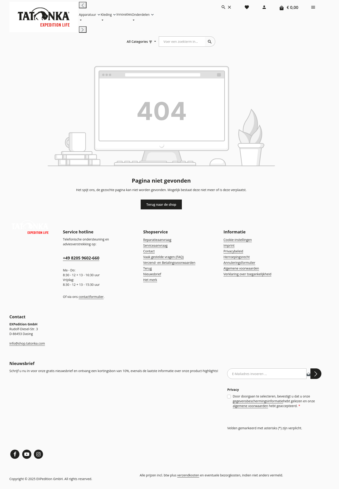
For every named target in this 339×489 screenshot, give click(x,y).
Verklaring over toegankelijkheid (246, 274)
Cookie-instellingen (236, 240)
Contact (148, 252)
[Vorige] (82, 5)
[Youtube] (26, 454)
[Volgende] (82, 30)
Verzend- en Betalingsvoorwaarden (168, 263)
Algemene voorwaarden (240, 269)
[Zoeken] (226, 7)
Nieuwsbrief (151, 274)
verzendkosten (188, 475)
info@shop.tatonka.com (26, 344)
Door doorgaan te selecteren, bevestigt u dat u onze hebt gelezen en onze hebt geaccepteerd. (262, 401)
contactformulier (89, 297)
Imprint (228, 246)
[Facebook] (14, 454)
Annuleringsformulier (238, 263)
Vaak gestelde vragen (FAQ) (163, 257)
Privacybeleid (232, 252)
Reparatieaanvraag (156, 240)
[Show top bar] (313, 7)
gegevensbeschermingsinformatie (246, 401)
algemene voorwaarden (239, 406)
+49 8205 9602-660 (81, 258)
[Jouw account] (264, 7)
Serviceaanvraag (155, 246)
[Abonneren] (315, 374)
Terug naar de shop (161, 205)
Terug (147, 269)
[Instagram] (38, 454)
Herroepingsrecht (235, 257)
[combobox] (182, 42)
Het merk (149, 280)
